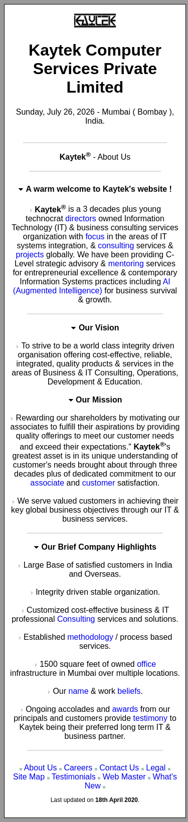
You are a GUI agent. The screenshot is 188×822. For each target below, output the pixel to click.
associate (48, 483)
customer (98, 483)
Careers (78, 767)
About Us (40, 767)
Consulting (76, 619)
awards (125, 709)
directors (80, 218)
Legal (155, 767)
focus (94, 236)
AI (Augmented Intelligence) (91, 286)
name (79, 691)
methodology (90, 637)
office (146, 664)
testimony (150, 718)
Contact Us (119, 767)
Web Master (124, 776)
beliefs (128, 691)
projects (30, 254)
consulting (116, 245)
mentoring (126, 263)
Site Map (29, 776)
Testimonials (74, 776)
